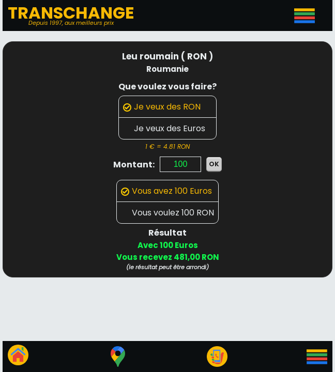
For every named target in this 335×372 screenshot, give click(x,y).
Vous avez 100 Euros (166, 191)
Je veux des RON (162, 107)
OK (214, 164)
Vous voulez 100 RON (167, 213)
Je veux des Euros (164, 128)
